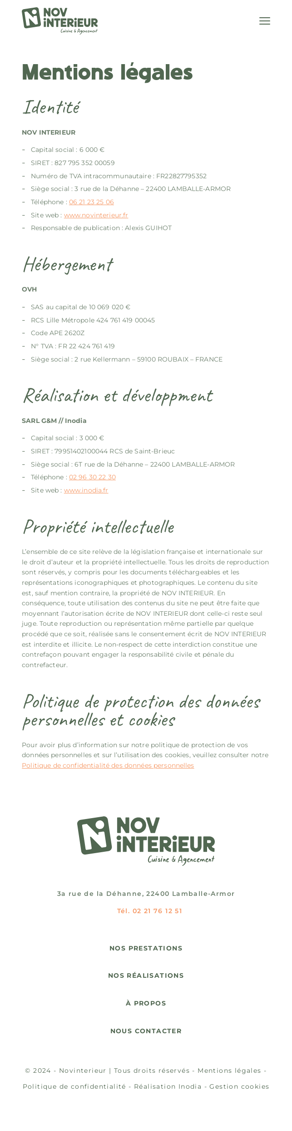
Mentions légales (229, 1070)
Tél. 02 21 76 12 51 (150, 911)
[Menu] (264, 21)
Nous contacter (146, 1031)
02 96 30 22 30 (92, 477)
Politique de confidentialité (74, 1086)
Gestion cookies (239, 1086)
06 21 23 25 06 (91, 202)
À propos (146, 1003)
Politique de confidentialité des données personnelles (108, 765)
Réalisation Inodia (168, 1086)
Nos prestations (146, 948)
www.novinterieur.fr (96, 215)
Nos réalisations (146, 976)
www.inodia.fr (86, 490)
